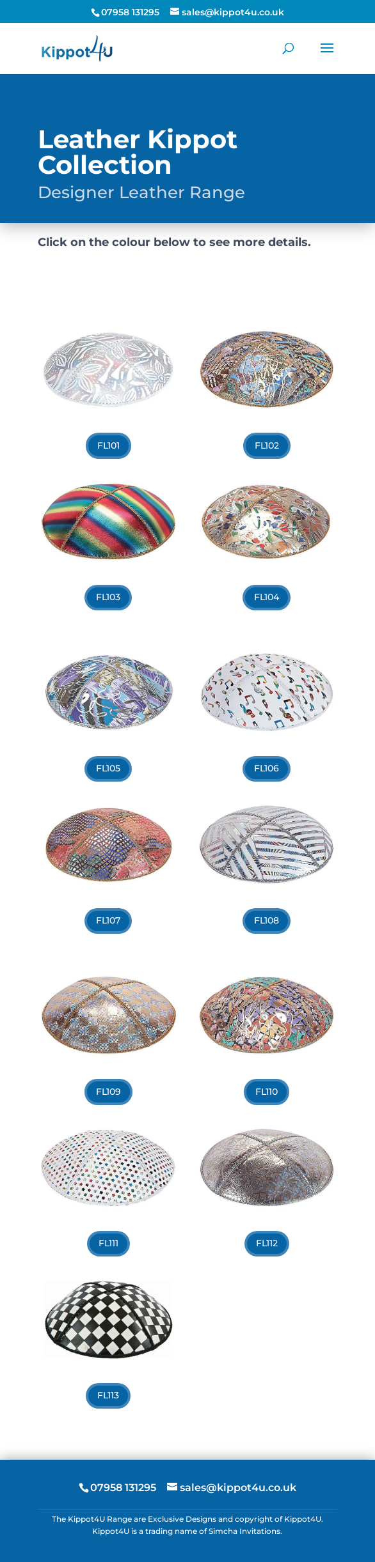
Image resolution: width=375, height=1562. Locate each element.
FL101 (108, 445)
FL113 (108, 1395)
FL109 (108, 1091)
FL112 (267, 1243)
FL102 (267, 445)
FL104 (266, 597)
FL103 (108, 597)
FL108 (266, 920)
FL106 (266, 768)
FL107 (108, 920)
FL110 (266, 1091)
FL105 (108, 768)
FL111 (108, 1243)
